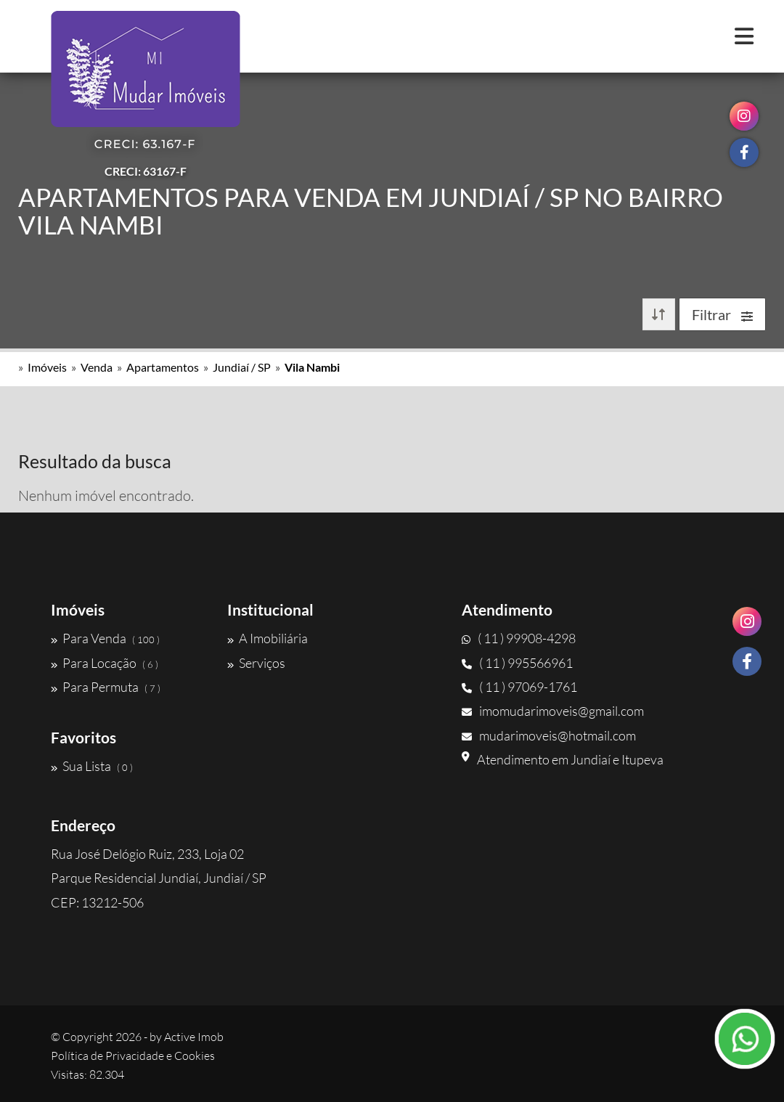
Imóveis (47, 367)
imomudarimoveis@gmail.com (553, 711)
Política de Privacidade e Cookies (133, 1055)
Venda (97, 367)
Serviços (256, 663)
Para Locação (104, 663)
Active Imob (194, 1036)
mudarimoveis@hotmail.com (549, 735)
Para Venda (105, 638)
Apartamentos (162, 367)
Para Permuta (105, 687)
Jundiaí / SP (242, 367)
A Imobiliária (267, 638)
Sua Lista (92, 766)
